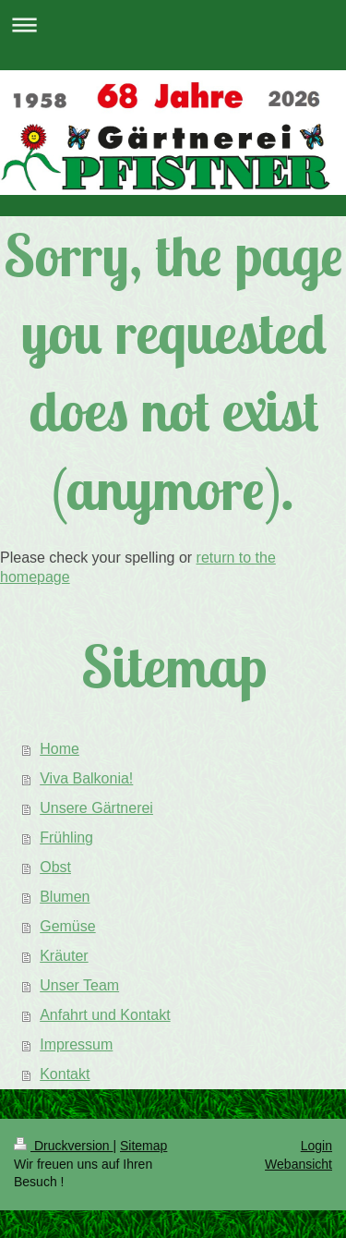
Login (316, 1145)
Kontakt (64, 1074)
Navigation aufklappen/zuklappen (173, 24)
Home (59, 749)
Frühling (66, 837)
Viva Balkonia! (86, 778)
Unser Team (79, 985)
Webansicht (298, 1164)
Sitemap (143, 1145)
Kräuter (64, 956)
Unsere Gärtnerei (96, 808)
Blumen (64, 896)
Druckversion (63, 1145)
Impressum (76, 1044)
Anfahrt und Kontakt (105, 1015)
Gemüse (67, 926)
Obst (55, 867)
